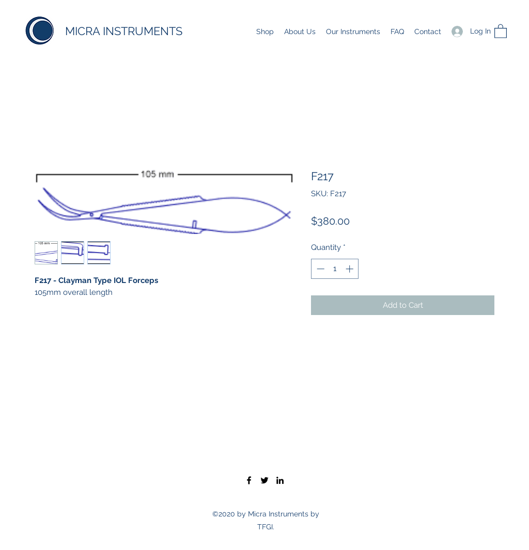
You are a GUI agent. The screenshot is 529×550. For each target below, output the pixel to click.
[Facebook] (249, 480)
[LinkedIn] (280, 480)
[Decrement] (319, 268)
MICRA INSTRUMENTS (123, 31)
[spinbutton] (335, 268)
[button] (500, 30)
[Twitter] (264, 480)
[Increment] (350, 268)
